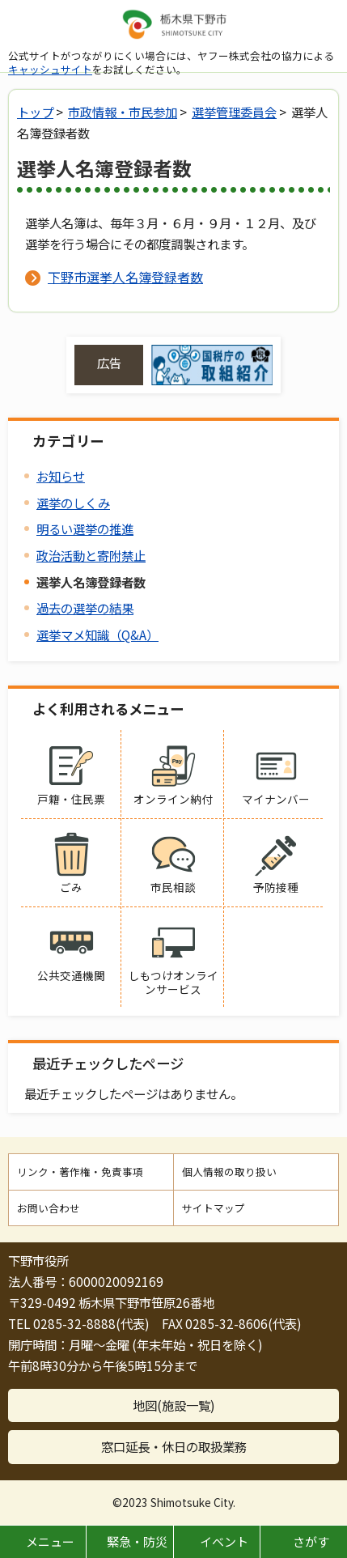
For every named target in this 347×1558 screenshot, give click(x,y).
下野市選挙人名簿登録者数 (125, 277)
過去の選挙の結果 (84, 608)
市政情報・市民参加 (122, 112)
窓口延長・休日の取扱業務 (174, 1446)
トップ (35, 112)
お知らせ (60, 476)
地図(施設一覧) (174, 1405)
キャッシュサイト (50, 69)
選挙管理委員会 (234, 112)
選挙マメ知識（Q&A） (97, 634)
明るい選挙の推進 (84, 528)
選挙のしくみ (73, 503)
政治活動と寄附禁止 (91, 555)
